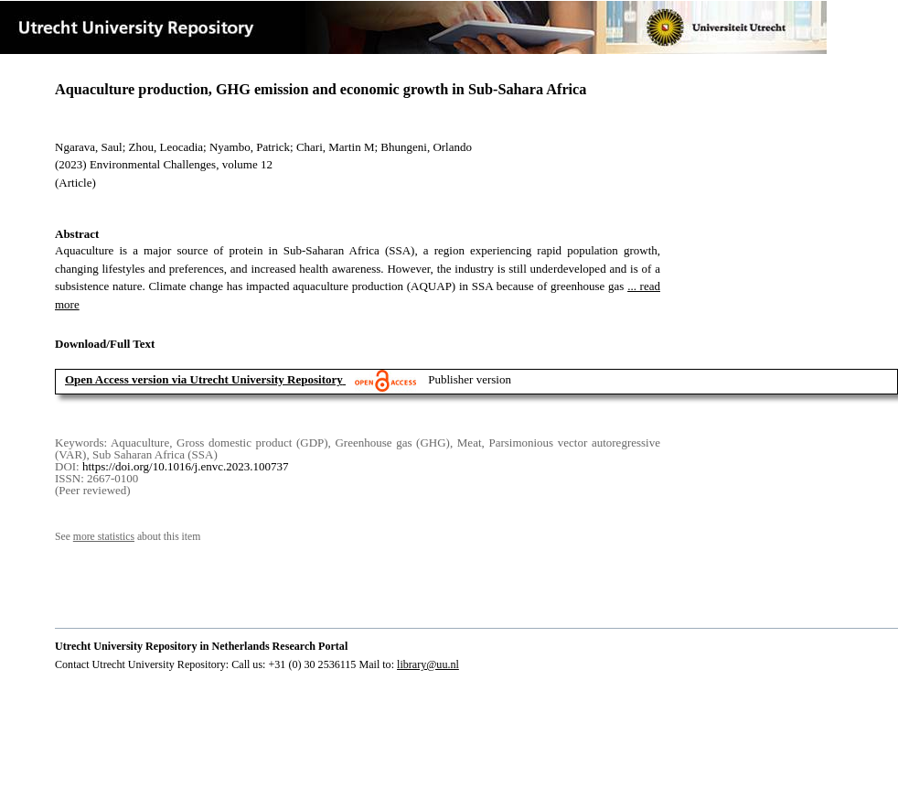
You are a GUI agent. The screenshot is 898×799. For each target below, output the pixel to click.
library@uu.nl (428, 664)
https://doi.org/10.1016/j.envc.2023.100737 (185, 466)
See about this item (127, 537)
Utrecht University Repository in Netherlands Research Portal (201, 646)
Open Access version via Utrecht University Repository (204, 379)
